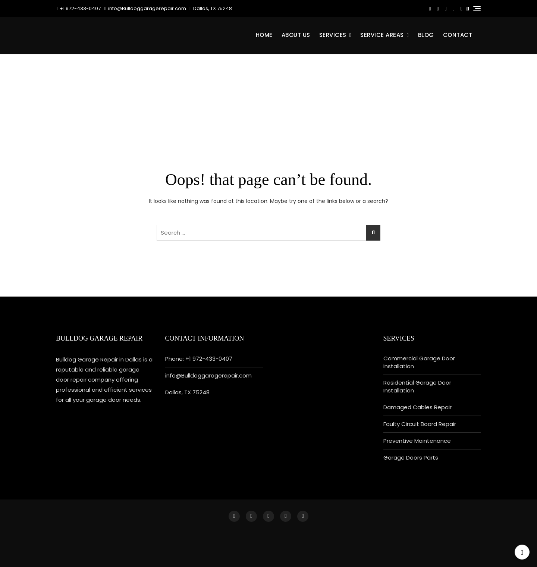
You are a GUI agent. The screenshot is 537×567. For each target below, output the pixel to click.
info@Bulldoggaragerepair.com (145, 8)
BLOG (426, 35)
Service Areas (382, 35)
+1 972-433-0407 (78, 8)
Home (264, 35)
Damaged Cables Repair (417, 407)
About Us (296, 35)
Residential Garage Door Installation (417, 386)
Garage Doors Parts (410, 457)
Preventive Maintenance (417, 441)
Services (332, 35)
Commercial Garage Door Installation (419, 362)
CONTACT (457, 35)
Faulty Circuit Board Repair (419, 424)
